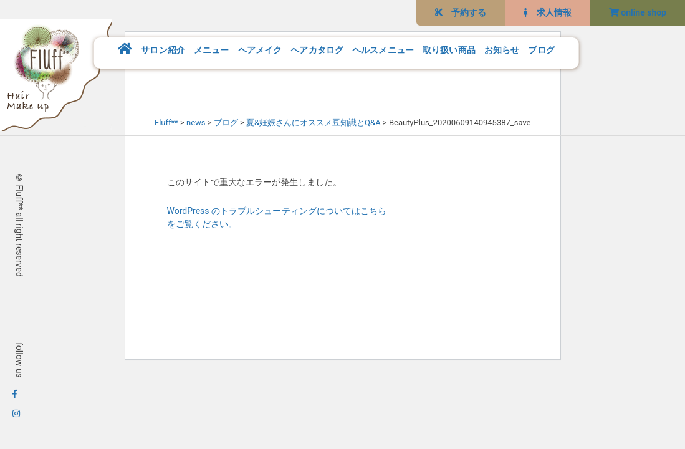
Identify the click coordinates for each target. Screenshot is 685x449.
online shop (637, 12)
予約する (460, 12)
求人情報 (548, 12)
